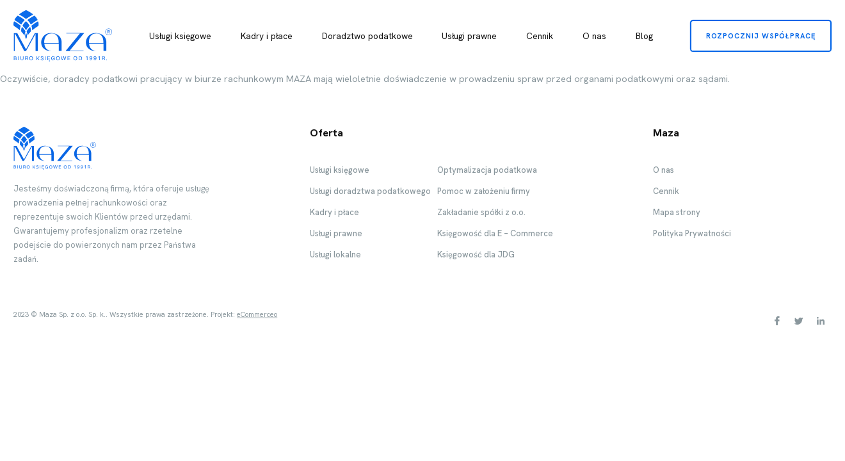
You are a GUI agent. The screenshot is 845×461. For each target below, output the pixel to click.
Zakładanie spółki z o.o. (481, 212)
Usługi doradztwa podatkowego (370, 191)
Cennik (539, 36)
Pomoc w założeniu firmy (483, 191)
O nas (594, 36)
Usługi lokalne (335, 254)
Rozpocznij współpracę (761, 35)
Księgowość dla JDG (476, 254)
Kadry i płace (267, 36)
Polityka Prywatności (692, 233)
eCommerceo (257, 314)
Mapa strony (676, 212)
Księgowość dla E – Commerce (495, 233)
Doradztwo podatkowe (367, 36)
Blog (644, 36)
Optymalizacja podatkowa (487, 170)
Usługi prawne (469, 36)
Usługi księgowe (180, 36)
